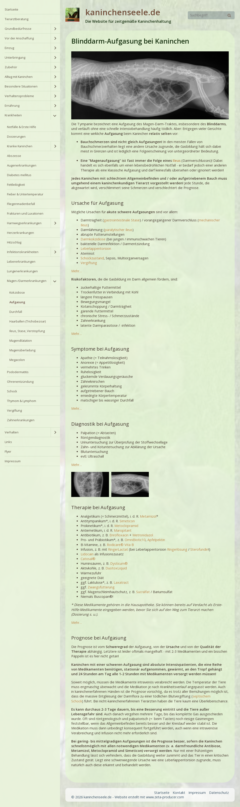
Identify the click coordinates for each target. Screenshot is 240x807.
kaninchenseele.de (122, 12)
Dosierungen (16, 136)
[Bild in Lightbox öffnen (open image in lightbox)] (90, 484)
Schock (12, 391)
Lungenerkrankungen (22, 271)
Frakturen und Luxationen (25, 213)
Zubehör (11, 67)
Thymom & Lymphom (21, 401)
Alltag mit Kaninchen (19, 77)
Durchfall (15, 312)
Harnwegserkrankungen (24, 223)
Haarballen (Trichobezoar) (27, 321)
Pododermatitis (18, 372)
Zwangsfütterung (101, 587)
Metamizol (148, 516)
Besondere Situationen (21, 86)
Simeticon (127, 521)
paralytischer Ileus (118, 229)
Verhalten (12, 432)
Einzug (9, 48)
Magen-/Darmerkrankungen (26, 281)
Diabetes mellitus (19, 175)
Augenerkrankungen (21, 165)
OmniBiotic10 (135, 540)
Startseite (11, 9)
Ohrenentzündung (20, 381)
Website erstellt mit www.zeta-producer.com (149, 797)
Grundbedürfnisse (18, 29)
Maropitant (122, 530)
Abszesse (14, 156)
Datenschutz (219, 792)
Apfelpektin (156, 540)
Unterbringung (15, 57)
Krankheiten (13, 115)
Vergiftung (14, 410)
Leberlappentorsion (96, 248)
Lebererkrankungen (21, 261)
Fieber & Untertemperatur (25, 194)
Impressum (13, 461)
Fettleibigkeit (16, 184)
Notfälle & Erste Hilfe (21, 127)
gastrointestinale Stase (122, 220)
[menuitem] (30, 9)
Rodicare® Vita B (120, 544)
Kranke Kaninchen (19, 146)
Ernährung (12, 105)
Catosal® (88, 559)
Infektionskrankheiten (22, 252)
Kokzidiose (17, 292)
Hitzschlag (14, 242)
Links (8, 442)
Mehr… (76, 271)
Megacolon (17, 360)
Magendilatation (20, 340)
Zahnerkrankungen (20, 420)
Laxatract (121, 582)
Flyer (8, 451)
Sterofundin (199, 549)
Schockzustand (92, 258)
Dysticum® (119, 563)
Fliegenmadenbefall (21, 204)
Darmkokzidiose (93, 239)
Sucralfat (143, 592)
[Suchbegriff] (211, 15)
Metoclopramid (126, 525)
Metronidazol (142, 535)
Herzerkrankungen (20, 233)
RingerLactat (118, 549)
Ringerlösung (177, 549)
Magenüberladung (22, 350)
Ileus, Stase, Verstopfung (27, 331)
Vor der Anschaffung (19, 38)
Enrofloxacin (118, 535)
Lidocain (87, 554)
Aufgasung (17, 302)
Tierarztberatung (16, 19)
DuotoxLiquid (116, 568)
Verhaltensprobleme (19, 96)
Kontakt (179, 792)
